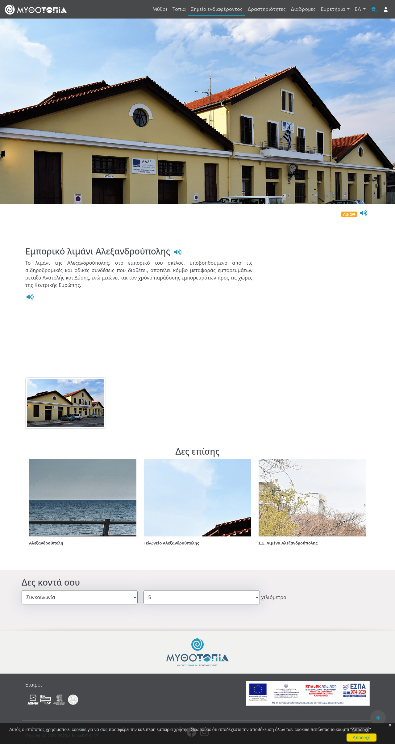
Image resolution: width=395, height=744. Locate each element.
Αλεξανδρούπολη (46, 543)
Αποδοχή (361, 737)
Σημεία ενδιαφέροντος (217, 9)
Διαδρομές (303, 9)
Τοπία (179, 9)
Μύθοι (159, 9)
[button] (30, 505)
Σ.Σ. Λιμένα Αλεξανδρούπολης (288, 543)
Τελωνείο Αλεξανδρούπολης (171, 543)
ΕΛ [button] (358, 9)
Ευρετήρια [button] (333, 9)
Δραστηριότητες (266, 9)
